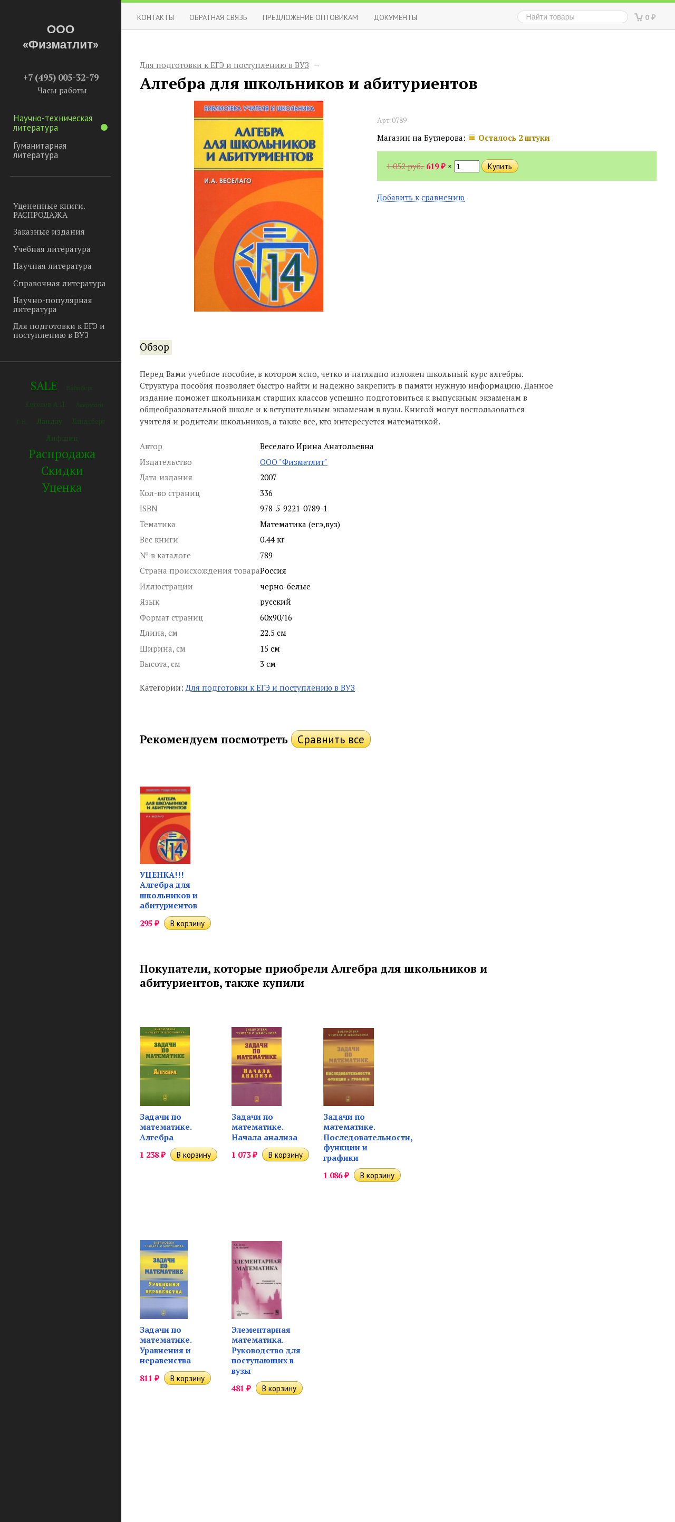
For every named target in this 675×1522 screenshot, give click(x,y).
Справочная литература (59, 283)
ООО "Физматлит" (293, 462)
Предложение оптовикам (310, 17)
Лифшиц (62, 438)
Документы (395, 17)
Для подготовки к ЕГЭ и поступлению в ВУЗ (59, 330)
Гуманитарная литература (39, 150)
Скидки (62, 470)
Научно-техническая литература (60, 122)
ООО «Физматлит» (61, 36)
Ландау (49, 421)
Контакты (155, 17)
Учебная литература (52, 249)
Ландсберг (88, 421)
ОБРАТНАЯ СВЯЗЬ (218, 17)
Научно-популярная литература (52, 304)
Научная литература (52, 265)
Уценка (62, 487)
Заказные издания (49, 231)
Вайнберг (79, 388)
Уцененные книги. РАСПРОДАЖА (49, 210)
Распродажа (62, 453)
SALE (44, 385)
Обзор (154, 347)
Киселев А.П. (45, 404)
